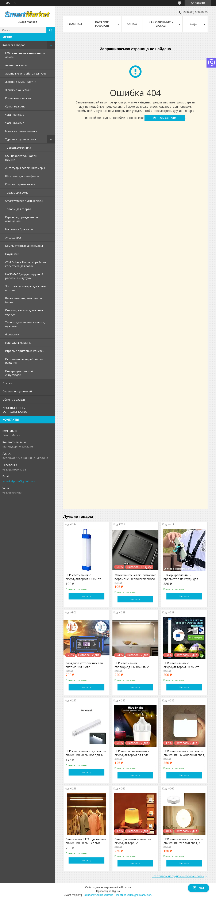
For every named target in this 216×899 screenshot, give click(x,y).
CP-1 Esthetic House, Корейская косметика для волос (25, 264)
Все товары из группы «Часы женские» (178, 876)
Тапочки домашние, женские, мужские (25, 324)
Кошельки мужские (18, 98)
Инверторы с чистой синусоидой (19, 373)
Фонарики (12, 334)
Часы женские (14, 115)
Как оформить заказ (161, 23)
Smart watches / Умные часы (24, 201)
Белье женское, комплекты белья (23, 300)
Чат (198, 888)
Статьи (7, 383)
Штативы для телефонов (22, 176)
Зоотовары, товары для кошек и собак (26, 288)
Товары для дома (16, 192)
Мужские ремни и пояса (21, 131)
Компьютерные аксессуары (24, 246)
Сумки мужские (15, 106)
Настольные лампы (18, 342)
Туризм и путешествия (20, 139)
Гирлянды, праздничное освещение (21, 219)
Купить (86, 596)
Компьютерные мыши (20, 184)
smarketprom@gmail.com (19, 481)
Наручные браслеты (19, 229)
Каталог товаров (14, 45)
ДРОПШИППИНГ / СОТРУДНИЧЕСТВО (15, 410)
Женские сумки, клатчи (20, 82)
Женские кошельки (18, 90)
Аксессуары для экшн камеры (25, 168)
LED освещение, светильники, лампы (25, 55)
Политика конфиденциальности (133, 895)
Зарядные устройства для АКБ (25, 73)
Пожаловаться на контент (98, 895)
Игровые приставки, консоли (24, 351)
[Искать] (50, 30)
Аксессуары (13, 237)
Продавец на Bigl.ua (108, 891)
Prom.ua (126, 887)
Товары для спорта (18, 209)
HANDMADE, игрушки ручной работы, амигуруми (24, 276)
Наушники (12, 254)
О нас (132, 24)
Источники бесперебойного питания (24, 361)
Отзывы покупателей (17, 391)
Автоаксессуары (16, 65)
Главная (75, 24)
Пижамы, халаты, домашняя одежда (24, 312)
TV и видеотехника (18, 147)
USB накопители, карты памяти (21, 157)
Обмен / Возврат (14, 399)
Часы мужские (14, 123)
